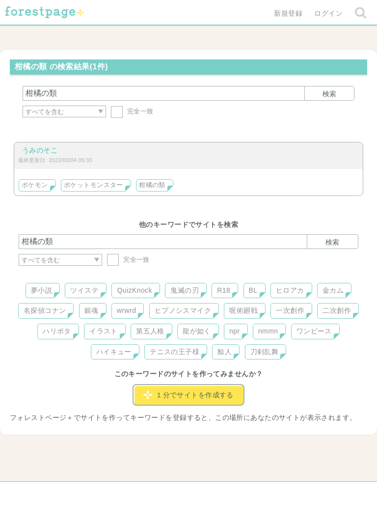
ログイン (328, 13)
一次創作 (290, 310)
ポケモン (35, 185)
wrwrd (126, 310)
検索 (329, 94)
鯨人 (224, 352)
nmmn (268, 331)
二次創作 (337, 310)
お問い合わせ (118, 493)
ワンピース (314, 331)
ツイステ (84, 290)
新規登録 (288, 13)
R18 (223, 290)
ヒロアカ (290, 290)
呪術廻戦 (243, 310)
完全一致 (132, 111)
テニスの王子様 (174, 352)
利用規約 (174, 493)
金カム (333, 290)
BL (253, 290)
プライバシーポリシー (295, 493)
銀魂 (91, 310)
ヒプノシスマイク (183, 310)
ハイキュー (114, 352)
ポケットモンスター (93, 185)
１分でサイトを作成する (188, 394)
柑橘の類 (152, 185)
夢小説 (41, 290)
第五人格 (150, 331)
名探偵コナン (45, 310)
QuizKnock (134, 290)
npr (234, 331)
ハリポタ (57, 331)
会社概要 (226, 493)
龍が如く (197, 331)
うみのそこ (39, 150)
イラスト (103, 331)
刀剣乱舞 (264, 352)
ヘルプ (62, 493)
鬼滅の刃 (184, 290)
